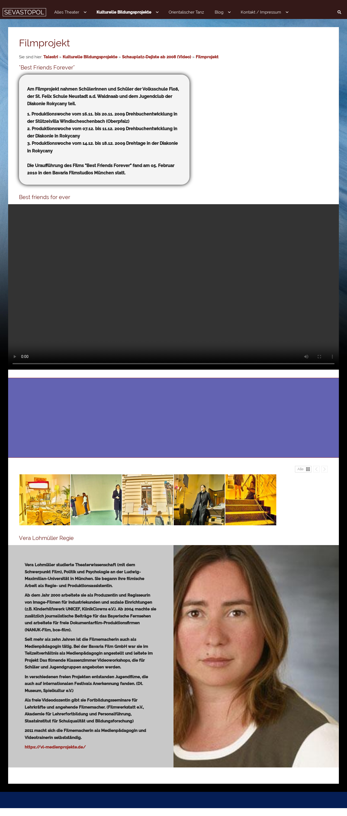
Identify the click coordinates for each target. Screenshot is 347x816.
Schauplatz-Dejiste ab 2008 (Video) (156, 57)
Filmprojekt (207, 57)
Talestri (50, 57)
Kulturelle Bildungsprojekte (90, 57)
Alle (300, 477)
